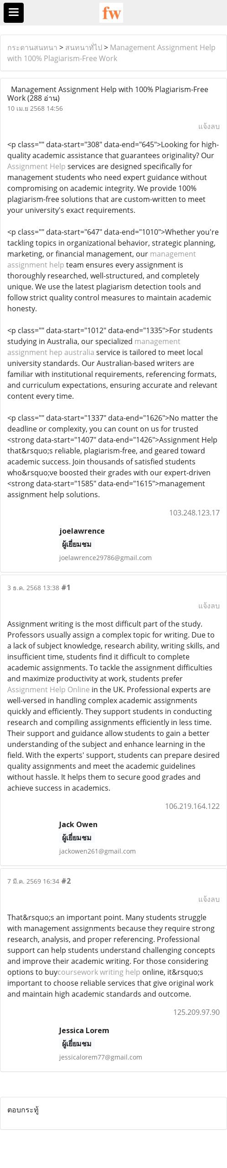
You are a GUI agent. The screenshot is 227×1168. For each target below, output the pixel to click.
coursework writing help (98, 972)
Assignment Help (36, 166)
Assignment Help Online (48, 689)
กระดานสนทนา (32, 47)
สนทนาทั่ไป (83, 47)
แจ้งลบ (209, 126)
